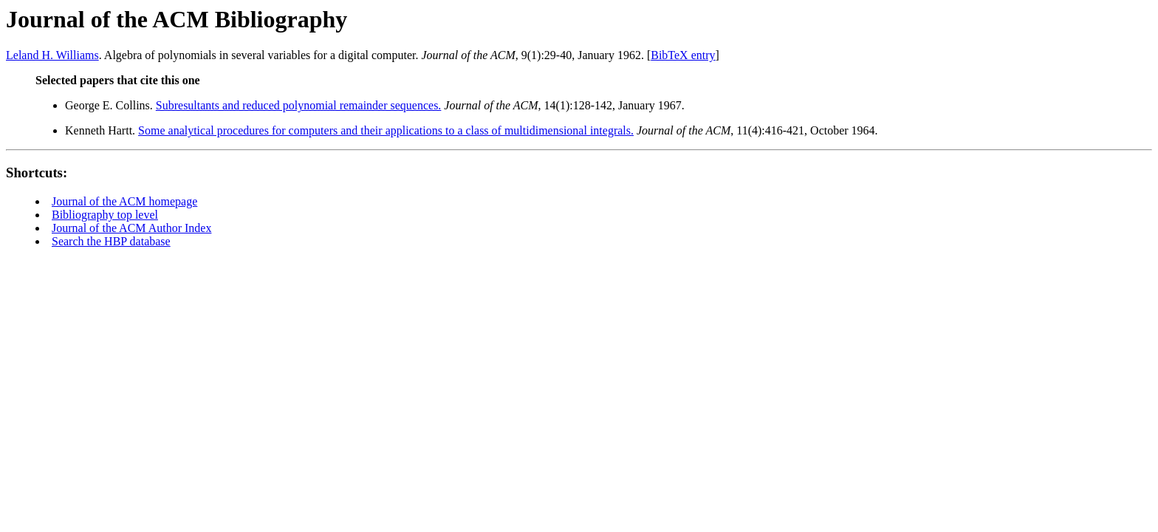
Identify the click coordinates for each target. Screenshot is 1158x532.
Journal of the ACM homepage (124, 201)
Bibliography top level (105, 214)
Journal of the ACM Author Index (131, 228)
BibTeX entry (683, 55)
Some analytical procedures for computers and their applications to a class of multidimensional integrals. (386, 130)
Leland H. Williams (52, 55)
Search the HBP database (111, 241)
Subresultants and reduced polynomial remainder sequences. (299, 105)
